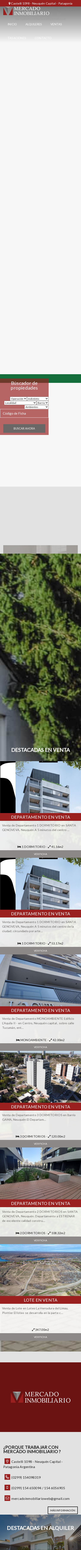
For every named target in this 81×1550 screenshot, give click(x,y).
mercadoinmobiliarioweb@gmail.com (40, 1498)
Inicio (12, 24)
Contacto (43, 38)
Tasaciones (17, 38)
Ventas (56, 24)
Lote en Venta (41, 1299)
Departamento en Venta (40, 817)
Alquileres (33, 24)
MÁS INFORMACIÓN (62, 1510)
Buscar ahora (24, 428)
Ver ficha (40, 854)
